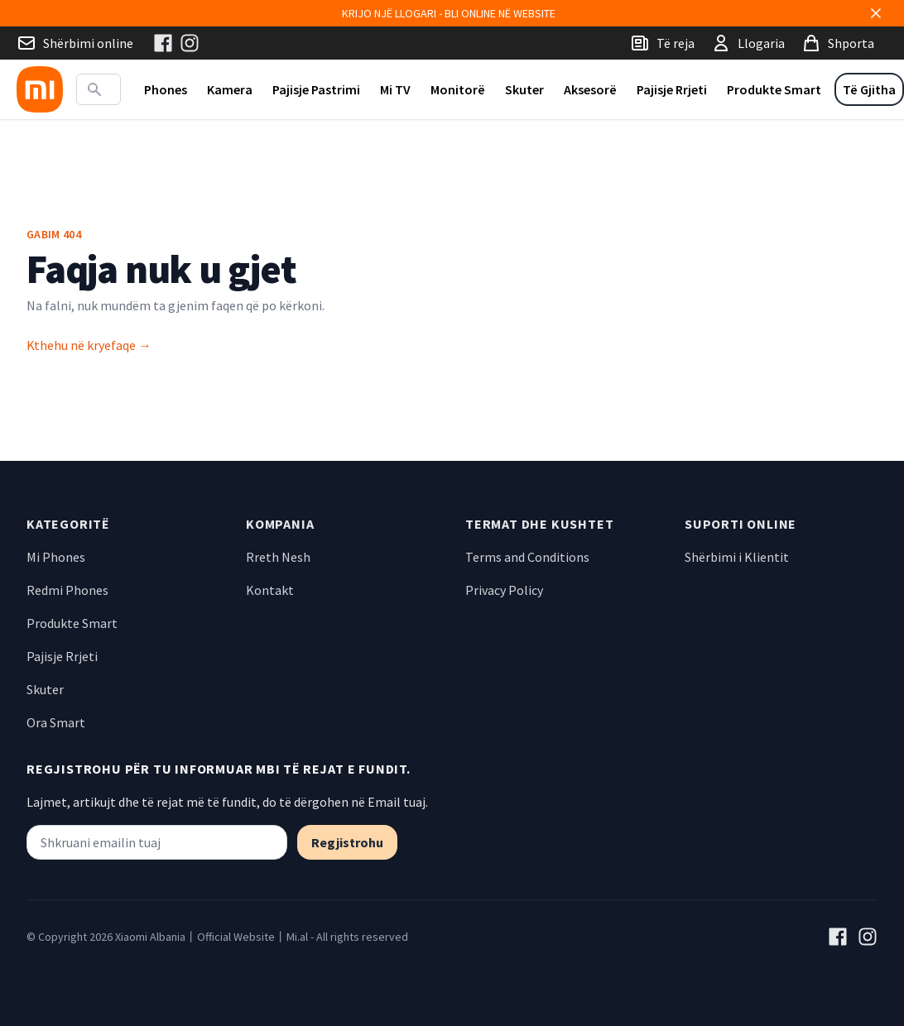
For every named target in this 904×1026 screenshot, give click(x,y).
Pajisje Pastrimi (316, 89)
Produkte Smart (774, 89)
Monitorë (457, 89)
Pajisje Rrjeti (672, 89)
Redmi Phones (67, 590)
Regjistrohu (347, 842)
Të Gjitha (869, 89)
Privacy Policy (504, 590)
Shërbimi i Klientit (737, 557)
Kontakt (270, 590)
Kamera (229, 89)
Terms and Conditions (527, 557)
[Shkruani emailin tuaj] (156, 842)
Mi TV (395, 89)
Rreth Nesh (278, 557)
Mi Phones (55, 557)
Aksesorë (590, 89)
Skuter (524, 89)
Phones (165, 89)
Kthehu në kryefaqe (88, 345)
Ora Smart (55, 722)
